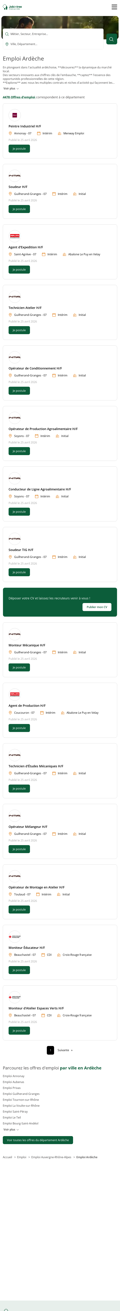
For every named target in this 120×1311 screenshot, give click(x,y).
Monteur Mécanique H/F (27, 645)
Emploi (22, 1157)
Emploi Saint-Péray (15, 1111)
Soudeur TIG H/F (21, 550)
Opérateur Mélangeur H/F (28, 827)
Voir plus (11, 88)
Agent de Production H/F (27, 705)
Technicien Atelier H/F (25, 308)
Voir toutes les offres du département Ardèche (38, 1140)
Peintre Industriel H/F (25, 126)
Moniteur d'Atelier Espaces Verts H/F (36, 1008)
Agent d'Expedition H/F (26, 247)
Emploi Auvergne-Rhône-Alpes (51, 1157)
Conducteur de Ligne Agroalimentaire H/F (40, 489)
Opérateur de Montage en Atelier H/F (37, 887)
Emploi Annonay (13, 1076)
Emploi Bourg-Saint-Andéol (20, 1123)
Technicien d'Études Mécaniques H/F (36, 766)
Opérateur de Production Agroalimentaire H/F (43, 429)
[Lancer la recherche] (111, 39)
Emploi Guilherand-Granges (21, 1094)
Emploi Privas (12, 1088)
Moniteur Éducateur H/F (27, 948)
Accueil (8, 1157)
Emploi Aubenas (13, 1082)
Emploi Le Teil (12, 1117)
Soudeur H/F (18, 187)
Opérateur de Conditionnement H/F (35, 368)
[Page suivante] (65, 1050)
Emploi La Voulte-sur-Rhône (21, 1106)
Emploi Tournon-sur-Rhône (21, 1100)
